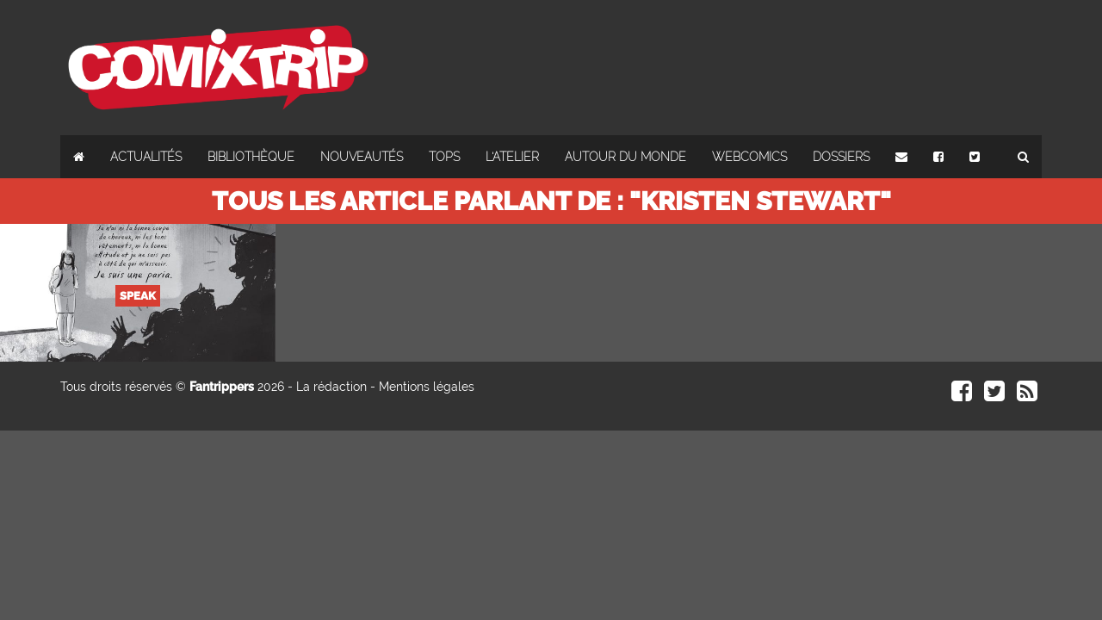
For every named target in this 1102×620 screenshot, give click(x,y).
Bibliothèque (250, 157)
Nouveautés (361, 157)
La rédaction (331, 387)
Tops (444, 157)
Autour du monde (625, 157)
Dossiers (841, 157)
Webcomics (749, 157)
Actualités (146, 157)
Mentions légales (426, 387)
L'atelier (512, 157)
